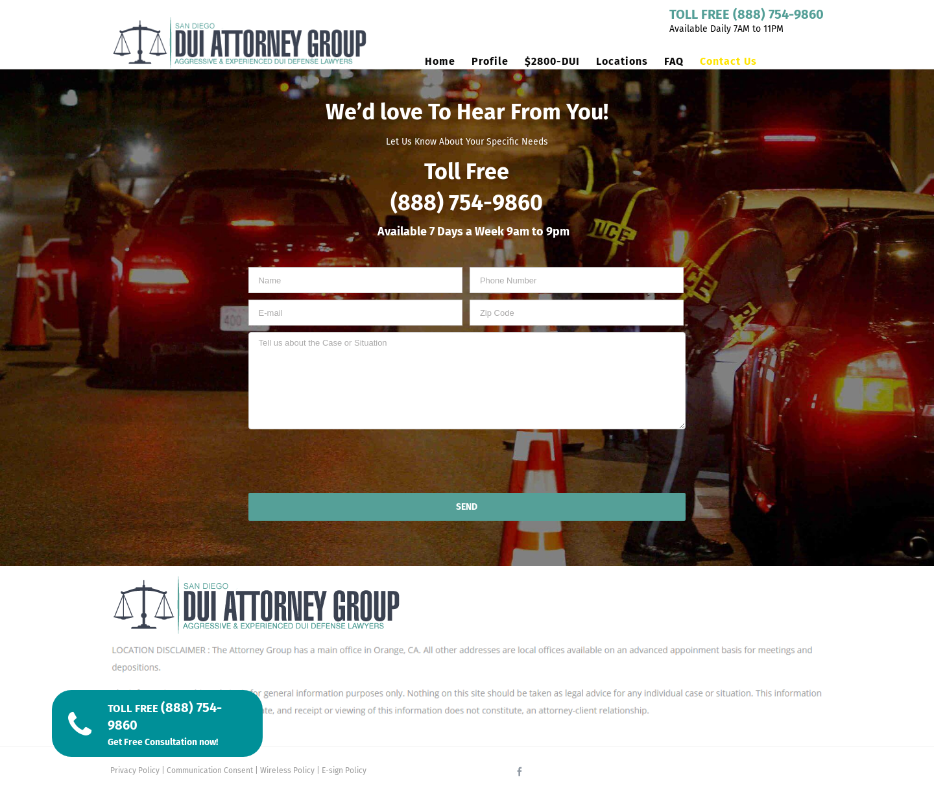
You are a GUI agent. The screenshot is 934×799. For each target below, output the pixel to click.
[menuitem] (448, 61)
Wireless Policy (287, 770)
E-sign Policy (344, 770)
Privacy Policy (135, 770)
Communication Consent (210, 770)
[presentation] (467, 461)
